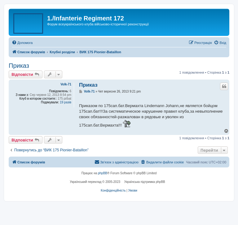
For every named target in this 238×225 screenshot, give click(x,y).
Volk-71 (65, 84)
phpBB (102, 173)
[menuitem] (22, 42)
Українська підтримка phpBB (144, 182)
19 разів (65, 102)
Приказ (19, 65)
